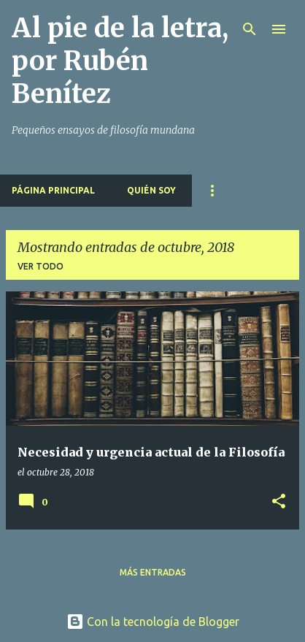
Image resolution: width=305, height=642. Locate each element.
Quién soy (151, 190)
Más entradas (153, 572)
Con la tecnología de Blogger (152, 621)
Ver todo (40, 266)
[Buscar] (249, 29)
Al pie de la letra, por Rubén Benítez (120, 61)
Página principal (53, 190)
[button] (278, 502)
